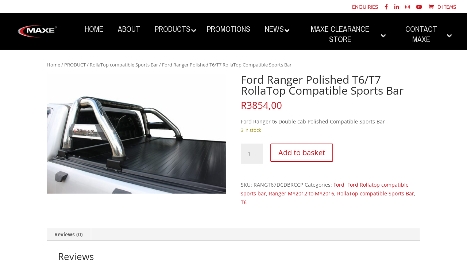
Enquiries (365, 7)
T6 (244, 202)
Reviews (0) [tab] (68, 234)
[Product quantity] (252, 154)
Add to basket (301, 152)
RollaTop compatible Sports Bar (124, 64)
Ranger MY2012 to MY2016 (301, 193)
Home (53, 64)
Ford (338, 184)
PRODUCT (75, 64)
